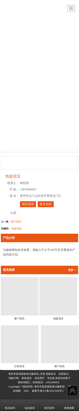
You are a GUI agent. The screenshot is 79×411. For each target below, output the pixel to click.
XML (26, 390)
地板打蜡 (14, 378)
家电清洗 (26, 378)
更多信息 (46, 204)
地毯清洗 (17, 228)
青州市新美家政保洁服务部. (49, 386)
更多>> (72, 269)
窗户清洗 (16, 221)
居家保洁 (51, 373)
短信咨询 (30, 405)
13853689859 (52, 382)
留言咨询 (28, 204)
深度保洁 (64, 373)
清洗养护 (39, 378)
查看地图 (69, 405)
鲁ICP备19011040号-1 (52, 390)
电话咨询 (10, 405)
